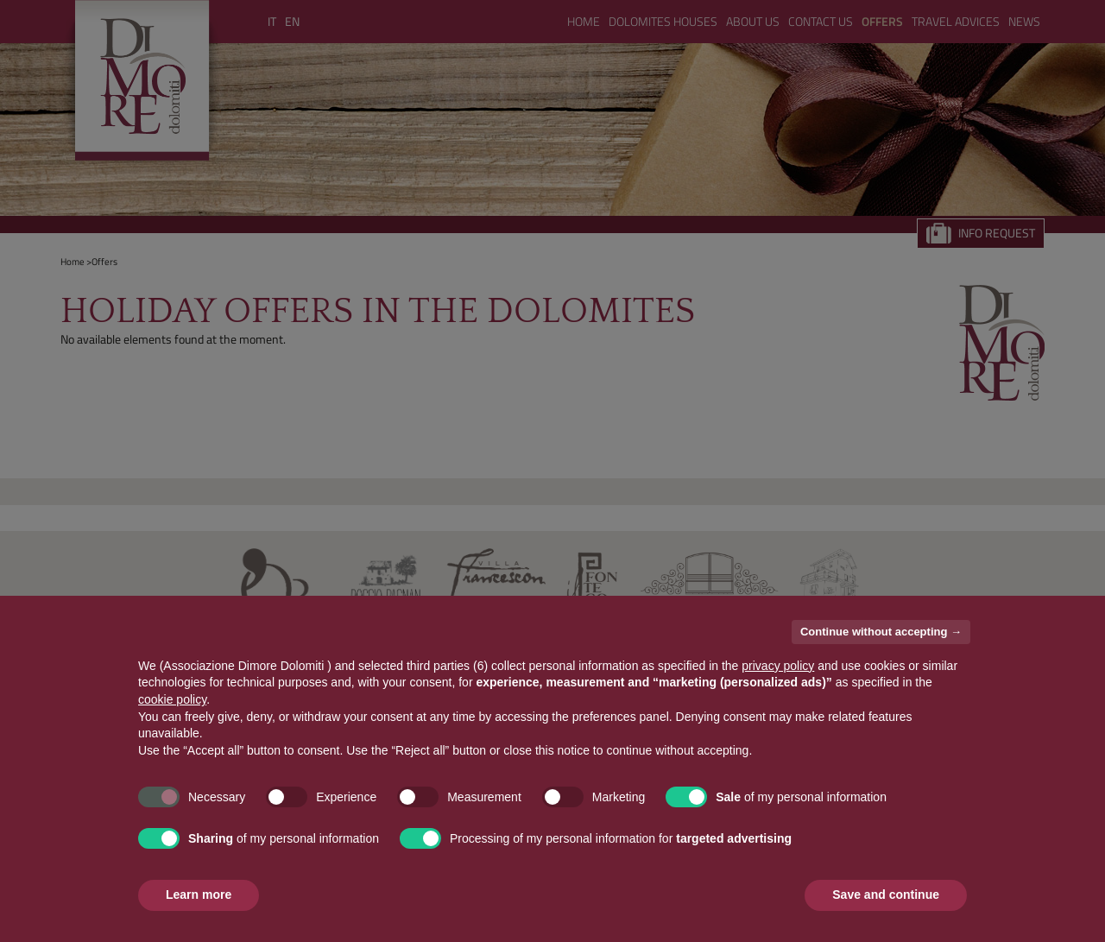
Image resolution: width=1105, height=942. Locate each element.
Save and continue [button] (885, 894)
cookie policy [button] (172, 699)
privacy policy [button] (778, 666)
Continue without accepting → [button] (881, 631)
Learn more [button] (198, 894)
